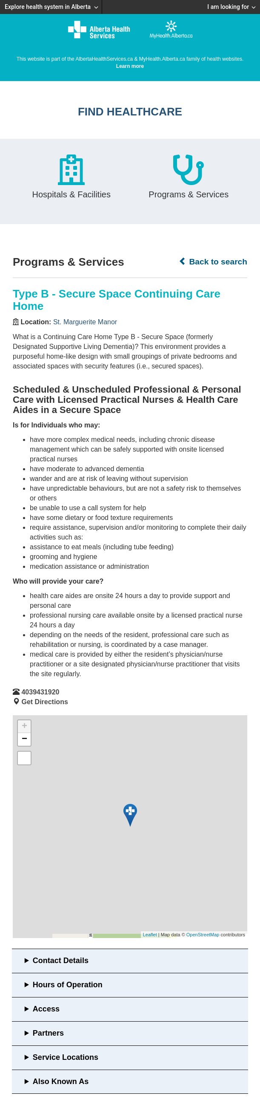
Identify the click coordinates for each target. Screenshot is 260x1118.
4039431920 (40, 692)
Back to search (213, 261)
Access (46, 1009)
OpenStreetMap (203, 934)
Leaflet (150, 934)
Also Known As (61, 1081)
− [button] (24, 739)
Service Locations (65, 1057)
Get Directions (44, 701)
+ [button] (24, 726)
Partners (48, 1033)
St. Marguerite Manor (85, 322)
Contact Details (61, 960)
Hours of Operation (68, 984)
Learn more (130, 66)
